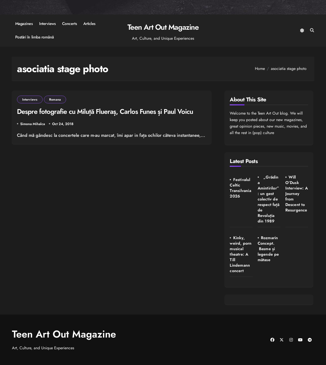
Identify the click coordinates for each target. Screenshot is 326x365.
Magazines (24, 23)
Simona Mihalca (32, 123)
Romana (55, 99)
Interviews (47, 23)
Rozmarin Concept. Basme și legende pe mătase (268, 249)
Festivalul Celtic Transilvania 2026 (240, 188)
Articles (89, 23)
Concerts (69, 23)
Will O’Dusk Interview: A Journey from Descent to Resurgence (296, 193)
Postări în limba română (34, 37)
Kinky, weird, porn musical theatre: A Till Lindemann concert (240, 254)
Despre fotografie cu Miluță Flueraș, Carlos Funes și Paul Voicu (105, 111)
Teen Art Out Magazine (163, 27)
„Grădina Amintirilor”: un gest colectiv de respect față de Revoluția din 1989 (268, 199)
